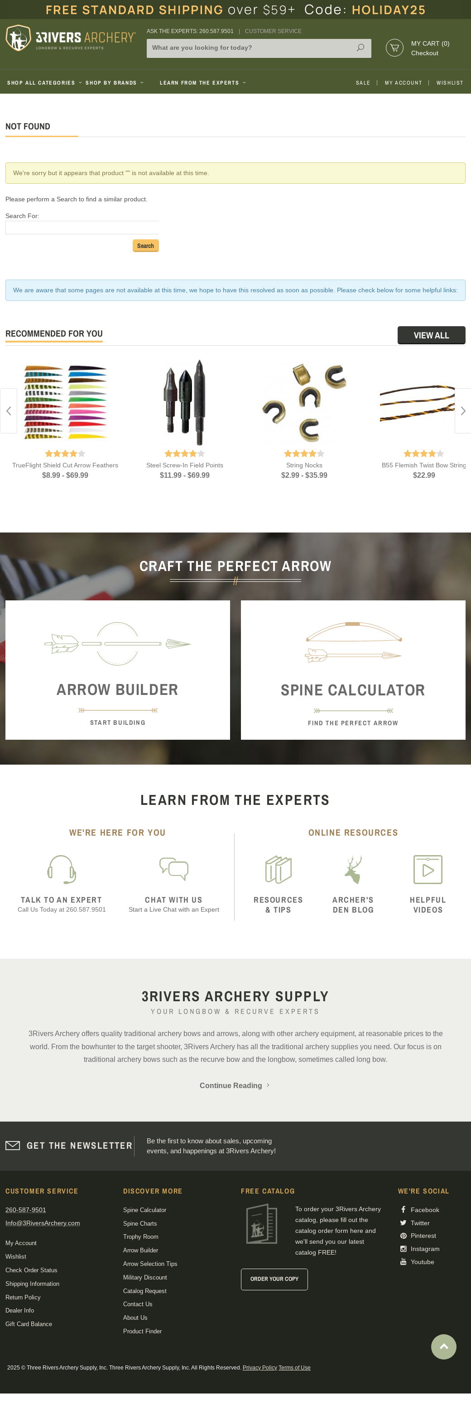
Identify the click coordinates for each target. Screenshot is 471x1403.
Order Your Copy (274, 1279)
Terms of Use (295, 1368)
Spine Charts (140, 1223)
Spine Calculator (144, 1210)
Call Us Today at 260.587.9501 (61, 904)
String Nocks (304, 465)
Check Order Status (31, 1270)
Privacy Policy (260, 1368)
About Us (135, 1317)
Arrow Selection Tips (150, 1263)
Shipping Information (32, 1283)
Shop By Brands (115, 82)
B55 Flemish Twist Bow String (424, 465)
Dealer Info (19, 1310)
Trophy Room (141, 1236)
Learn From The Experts (203, 82)
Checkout (424, 53)
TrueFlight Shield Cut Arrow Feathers (65, 465)
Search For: (22, 215)
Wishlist (450, 82)
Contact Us (138, 1304)
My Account (403, 82)
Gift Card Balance (28, 1324)
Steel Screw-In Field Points (184, 465)
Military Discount (145, 1277)
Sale (363, 82)
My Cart (430, 43)
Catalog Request (145, 1291)
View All (431, 335)
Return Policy (23, 1297)
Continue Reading (235, 1085)
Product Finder (142, 1331)
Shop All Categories (42, 82)
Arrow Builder (140, 1250)
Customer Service (273, 31)
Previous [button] (8, 410)
